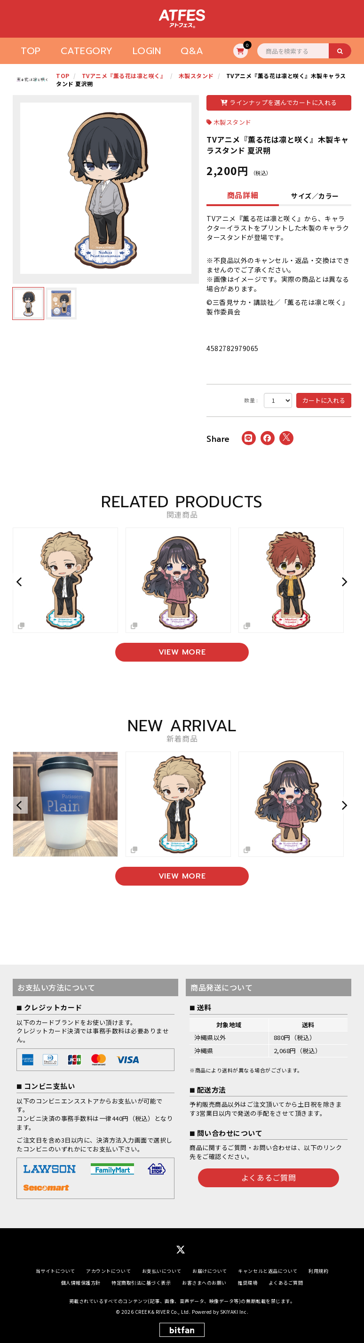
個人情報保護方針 (81, 1282)
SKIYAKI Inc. (234, 1311)
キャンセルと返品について (267, 1270)
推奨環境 (247, 1282)
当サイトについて (55, 1270)
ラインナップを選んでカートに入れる (279, 102)
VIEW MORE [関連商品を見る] (182, 652)
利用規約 (318, 1270)
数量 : (251, 400)
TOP (31, 51)
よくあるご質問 (268, 1177)
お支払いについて (162, 1270)
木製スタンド (233, 122)
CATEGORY (87, 51)
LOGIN (147, 51)
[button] (20, 581)
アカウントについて (108, 1270)
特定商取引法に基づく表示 (141, 1282)
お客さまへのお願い (204, 1282)
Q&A (192, 51)
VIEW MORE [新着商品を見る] (182, 876)
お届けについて (209, 1270)
